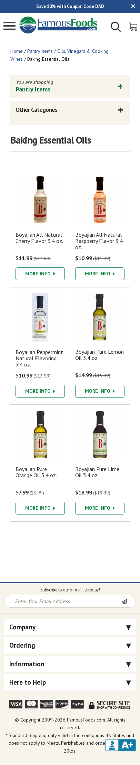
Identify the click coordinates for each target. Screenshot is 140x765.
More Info (40, 274)
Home (16, 51)
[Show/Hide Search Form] (116, 27)
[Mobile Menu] (9, 27)
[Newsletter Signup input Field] (63, 601)
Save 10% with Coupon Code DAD (70, 6)
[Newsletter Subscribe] (129, 601)
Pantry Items (40, 51)
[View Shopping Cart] (133, 26)
